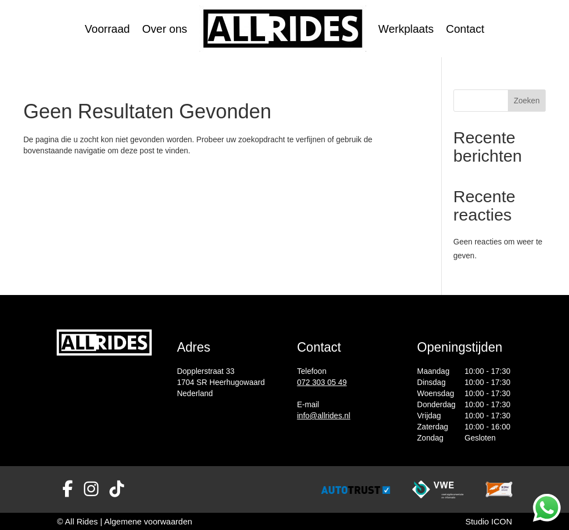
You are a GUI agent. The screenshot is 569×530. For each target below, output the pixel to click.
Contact (465, 29)
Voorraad (107, 29)
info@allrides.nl (324, 415)
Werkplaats (406, 29)
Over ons (164, 29)
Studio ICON (488, 521)
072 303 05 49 (322, 382)
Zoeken (526, 100)
